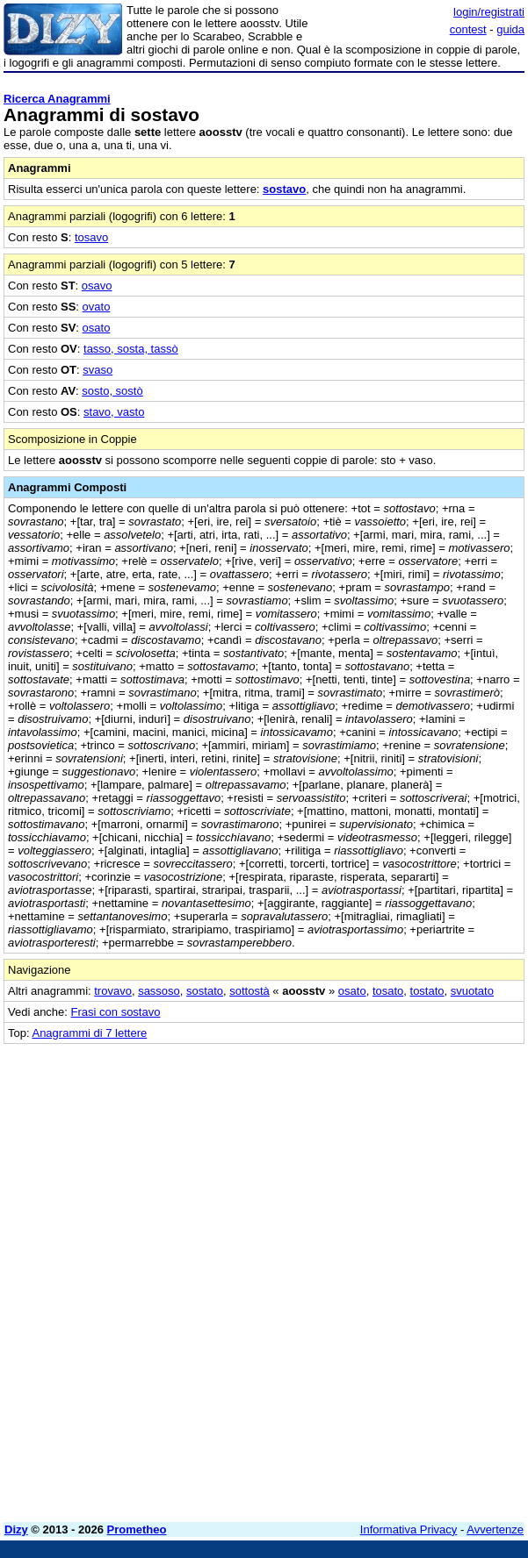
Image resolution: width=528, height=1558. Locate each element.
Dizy (16, 1529)
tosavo (91, 237)
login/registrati (488, 11)
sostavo (284, 189)
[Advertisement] (392, 1153)
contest (468, 29)
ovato (97, 306)
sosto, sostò (112, 390)
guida (510, 29)
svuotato (472, 990)
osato (97, 327)
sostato (204, 990)
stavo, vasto (113, 411)
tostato (427, 990)
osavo (97, 285)
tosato (387, 990)
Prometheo (137, 1529)
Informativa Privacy (409, 1529)
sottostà (249, 990)
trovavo (113, 990)
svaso (97, 369)
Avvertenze (495, 1529)
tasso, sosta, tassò (130, 348)
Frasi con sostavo (116, 1011)
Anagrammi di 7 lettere (89, 1033)
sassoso (159, 990)
